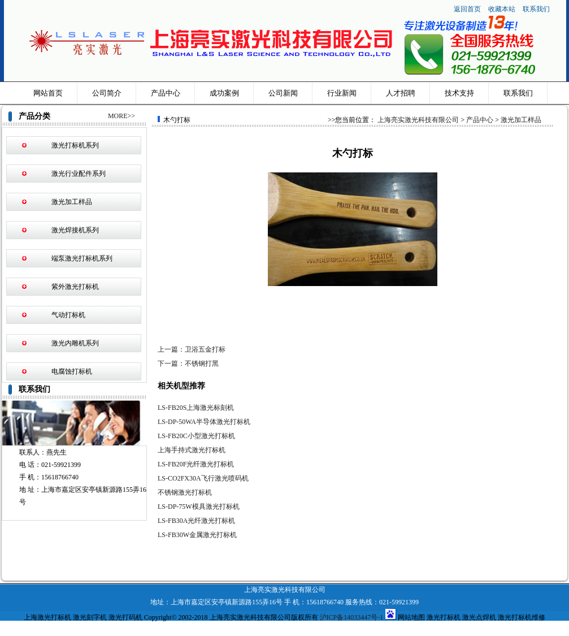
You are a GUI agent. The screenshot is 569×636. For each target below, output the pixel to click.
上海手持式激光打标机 (191, 450)
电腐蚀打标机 (71, 371)
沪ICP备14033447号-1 (352, 617)
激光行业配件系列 (78, 174)
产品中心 (165, 93)
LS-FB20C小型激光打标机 (196, 436)
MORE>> (121, 116)
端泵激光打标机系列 (81, 258)
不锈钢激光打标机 (185, 492)
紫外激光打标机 (75, 287)
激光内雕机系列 (75, 343)
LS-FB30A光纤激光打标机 (196, 521)
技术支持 (459, 93)
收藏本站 (502, 9)
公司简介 (106, 93)
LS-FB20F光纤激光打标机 (196, 464)
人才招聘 (400, 93)
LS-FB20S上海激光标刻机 (196, 408)
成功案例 (224, 93)
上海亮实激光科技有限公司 (418, 120)
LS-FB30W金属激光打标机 (197, 535)
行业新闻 (342, 93)
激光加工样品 (71, 202)
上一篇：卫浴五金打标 (191, 349)
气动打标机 (68, 315)
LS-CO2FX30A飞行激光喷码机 (203, 478)
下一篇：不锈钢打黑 (188, 363)
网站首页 (48, 93)
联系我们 (536, 9)
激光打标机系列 (75, 145)
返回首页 (467, 9)
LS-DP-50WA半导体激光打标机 (204, 422)
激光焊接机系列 (75, 230)
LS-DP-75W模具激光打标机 (199, 506)
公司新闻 (283, 93)
